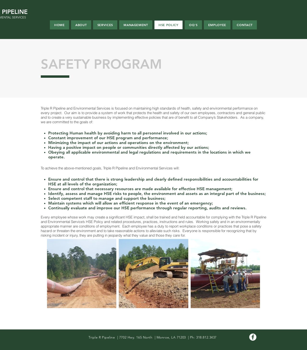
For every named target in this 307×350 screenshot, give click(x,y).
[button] (217, 24)
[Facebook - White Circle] (252, 337)
